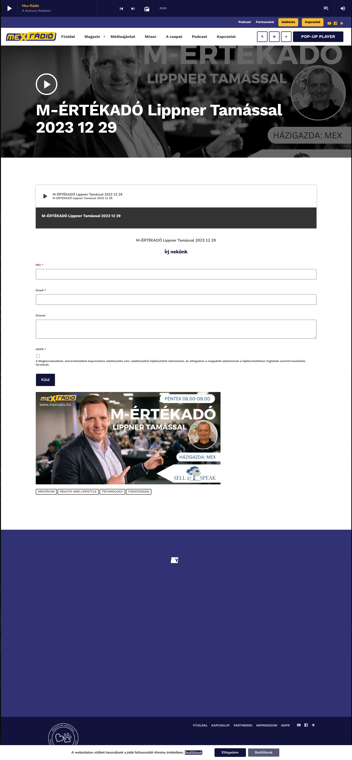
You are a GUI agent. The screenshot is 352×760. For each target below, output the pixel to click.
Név (40, 265)
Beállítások (193, 752)
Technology (112, 492)
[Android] (342, 24)
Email (41, 290)
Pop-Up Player (318, 36)
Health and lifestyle (78, 492)
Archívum (46, 492)
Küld (45, 379)
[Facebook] (335, 24)
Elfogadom (230, 752)
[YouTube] (329, 24)
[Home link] (31, 37)
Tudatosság (138, 492)
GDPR (41, 349)
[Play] (286, 36)
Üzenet (41, 315)
